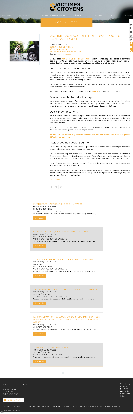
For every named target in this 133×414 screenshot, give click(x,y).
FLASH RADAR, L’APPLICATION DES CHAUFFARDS (59, 204)
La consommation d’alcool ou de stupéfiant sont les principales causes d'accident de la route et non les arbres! (66, 322)
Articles (122, 408)
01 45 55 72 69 (12, 397)
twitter (124, 388)
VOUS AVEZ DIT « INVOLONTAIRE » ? (52, 350)
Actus (112, 15)
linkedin (124, 391)
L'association (6, 15)
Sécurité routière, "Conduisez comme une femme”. (63, 232)
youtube (125, 393)
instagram (125, 396)
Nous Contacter (15, 403)
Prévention (77, 15)
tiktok (124, 398)
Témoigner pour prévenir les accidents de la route (65, 259)
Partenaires (127, 15)
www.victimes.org (64, 54)
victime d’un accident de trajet (76, 59)
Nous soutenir (96, 15)
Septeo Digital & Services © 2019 (11, 412)
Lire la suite (55, 180)
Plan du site (99, 408)
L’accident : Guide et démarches (53, 15)
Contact (91, 408)
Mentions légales (111, 408)
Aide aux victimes (25, 15)
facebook (125, 386)
